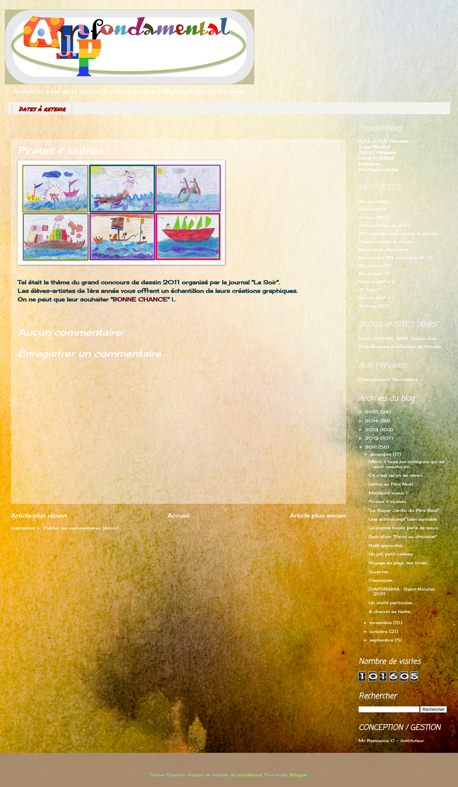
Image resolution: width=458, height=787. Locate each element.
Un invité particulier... (392, 602)
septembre (382, 639)
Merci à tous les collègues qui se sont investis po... (406, 464)
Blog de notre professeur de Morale (400, 346)
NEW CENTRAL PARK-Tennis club (397, 338)
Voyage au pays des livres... (399, 562)
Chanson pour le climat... (387, 241)
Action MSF (373, 209)
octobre (379, 631)
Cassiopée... (382, 580)
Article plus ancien (318, 515)
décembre (381, 454)
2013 (372, 429)
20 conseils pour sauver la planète (399, 233)
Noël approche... (387, 545)
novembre (381, 622)
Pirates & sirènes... (389, 501)
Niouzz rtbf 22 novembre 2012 (396, 257)
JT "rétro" (369, 289)
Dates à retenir (42, 108)
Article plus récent (39, 515)
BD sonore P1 (374, 273)
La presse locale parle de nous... (405, 527)
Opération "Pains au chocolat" (403, 536)
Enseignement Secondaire (388, 379)
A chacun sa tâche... (391, 611)
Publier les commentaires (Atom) (81, 527)
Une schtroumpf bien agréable (403, 519)
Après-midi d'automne (383, 249)
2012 (372, 438)
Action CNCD (374, 217)
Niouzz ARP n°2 (377, 281)
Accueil (178, 515)
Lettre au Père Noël (391, 483)
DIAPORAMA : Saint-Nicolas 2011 (402, 591)
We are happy (374, 201)
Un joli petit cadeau (391, 553)
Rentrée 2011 (374, 305)
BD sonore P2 (375, 265)
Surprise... (380, 571)
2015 (372, 411)
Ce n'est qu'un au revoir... (397, 475)
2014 (372, 420)
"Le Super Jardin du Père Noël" (404, 510)
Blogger (298, 774)
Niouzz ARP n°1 (376, 297)
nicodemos (249, 774)
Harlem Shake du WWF (385, 225)
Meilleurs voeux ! (388, 492)
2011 (371, 446)
